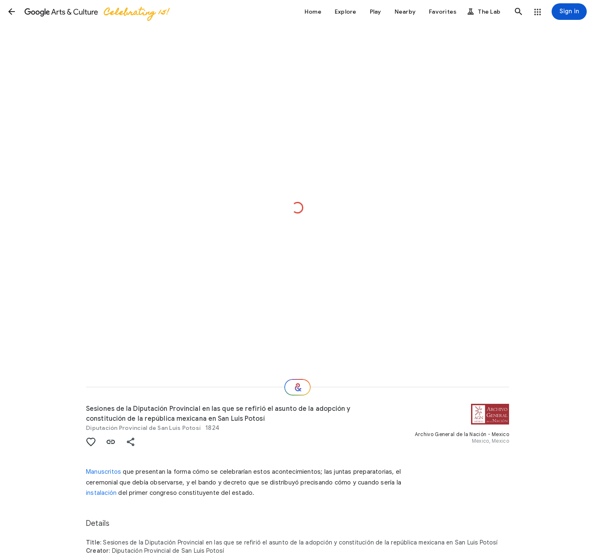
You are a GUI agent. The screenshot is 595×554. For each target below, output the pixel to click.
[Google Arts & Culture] (96, 11)
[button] (11, 12)
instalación (101, 492)
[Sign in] (569, 11)
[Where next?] (297, 387)
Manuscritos (103, 471)
